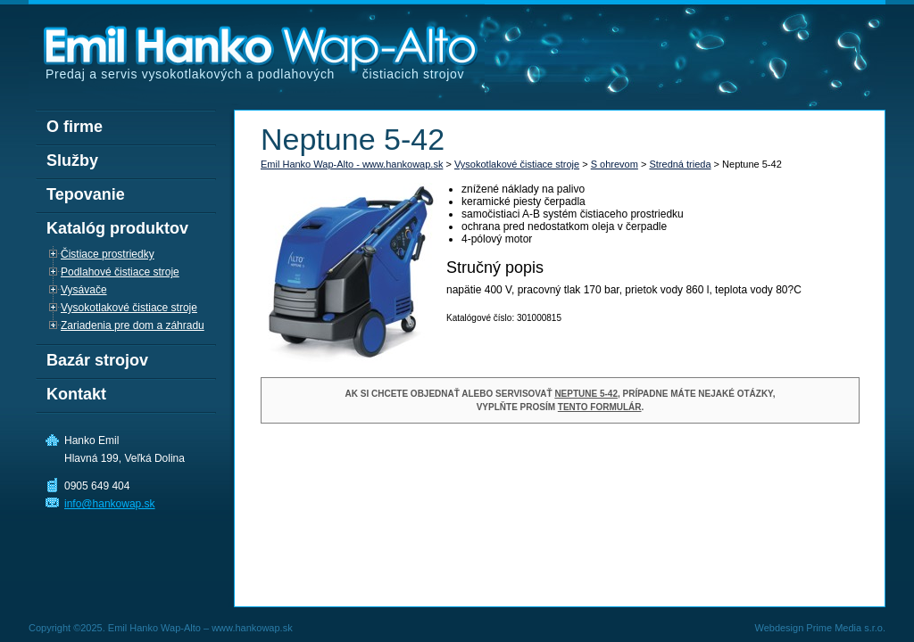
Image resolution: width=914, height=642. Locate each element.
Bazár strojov (97, 360)
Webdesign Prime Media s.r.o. (819, 627)
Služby (72, 160)
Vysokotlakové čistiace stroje (516, 164)
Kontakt (76, 394)
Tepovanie (85, 194)
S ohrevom (614, 164)
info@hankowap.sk (109, 504)
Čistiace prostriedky (107, 254)
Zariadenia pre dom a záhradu (132, 325)
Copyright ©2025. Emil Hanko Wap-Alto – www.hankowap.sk (161, 627)
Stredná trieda (679, 164)
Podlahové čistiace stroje (120, 272)
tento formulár (600, 407)
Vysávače (84, 290)
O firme (74, 127)
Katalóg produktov (117, 228)
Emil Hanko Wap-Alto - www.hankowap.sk (352, 164)
